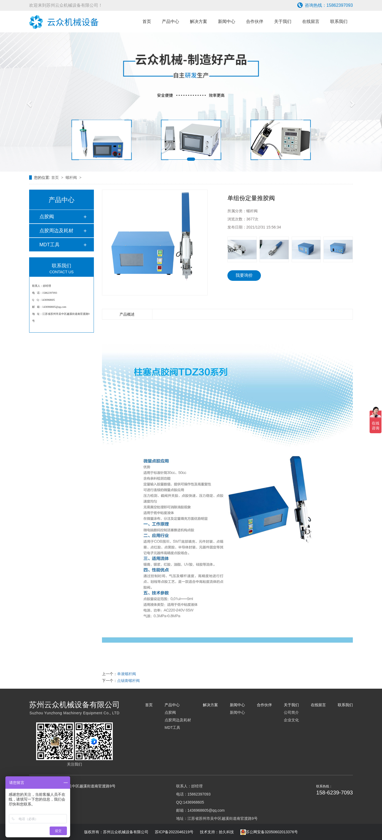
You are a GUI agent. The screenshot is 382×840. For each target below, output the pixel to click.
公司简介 (291, 712)
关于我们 (282, 21)
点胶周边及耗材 (56, 230)
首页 (146, 21)
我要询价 (244, 275)
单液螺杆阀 (126, 674)
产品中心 (170, 21)
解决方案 (198, 21)
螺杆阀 (72, 177)
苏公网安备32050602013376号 (269, 832)
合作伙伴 (254, 21)
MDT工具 (49, 244)
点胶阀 (46, 216)
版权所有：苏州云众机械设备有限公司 (116, 832)
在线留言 (310, 21)
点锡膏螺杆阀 (128, 680)
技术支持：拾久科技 (217, 832)
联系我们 (338, 21)
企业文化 (291, 720)
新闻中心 (226, 21)
